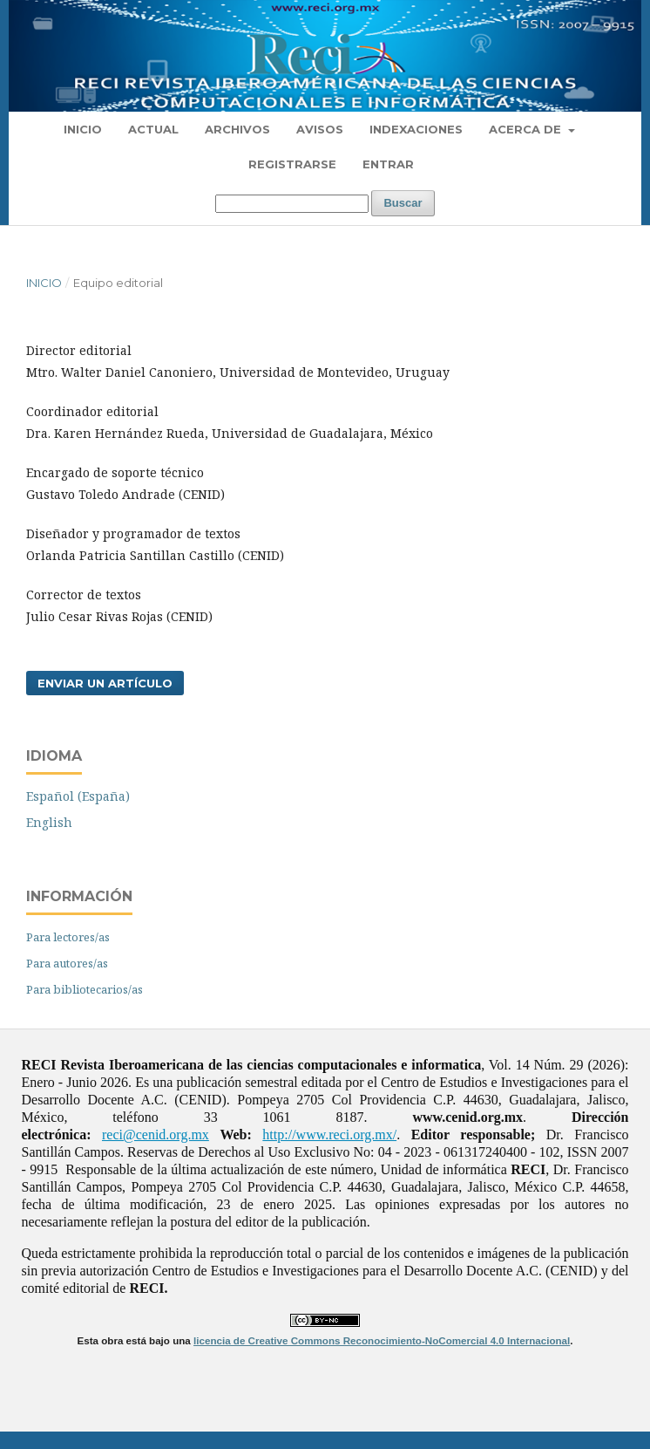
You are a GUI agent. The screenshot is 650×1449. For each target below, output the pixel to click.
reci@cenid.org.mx (155, 1134)
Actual (153, 129)
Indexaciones (416, 129)
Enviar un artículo (105, 683)
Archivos (237, 129)
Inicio (83, 129)
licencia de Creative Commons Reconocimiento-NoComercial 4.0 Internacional (381, 1340)
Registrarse (292, 164)
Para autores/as (67, 963)
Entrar (388, 164)
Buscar (402, 202)
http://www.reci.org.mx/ (329, 1134)
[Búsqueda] (292, 204)
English (49, 822)
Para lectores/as (68, 937)
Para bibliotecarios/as (84, 989)
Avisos (319, 129)
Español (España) (78, 796)
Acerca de (527, 129)
